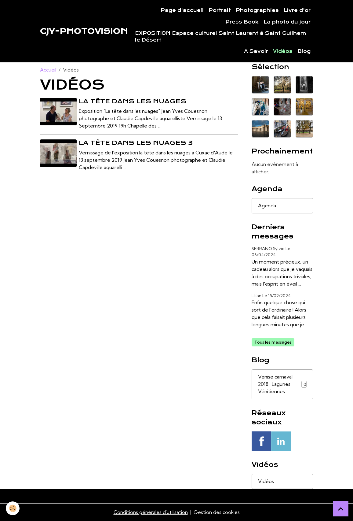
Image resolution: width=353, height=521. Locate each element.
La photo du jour (287, 22)
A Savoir (256, 51)
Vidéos (283, 51)
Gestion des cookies (217, 512)
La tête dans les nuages (133, 101)
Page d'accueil (182, 10)
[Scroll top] (340, 508)
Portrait (220, 10)
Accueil (48, 70)
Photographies (257, 10)
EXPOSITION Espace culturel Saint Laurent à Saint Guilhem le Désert (220, 37)
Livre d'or (297, 10)
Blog (304, 51)
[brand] (84, 31)
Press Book (242, 22)
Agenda (267, 206)
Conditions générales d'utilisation (150, 512)
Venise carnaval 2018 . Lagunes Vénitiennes (282, 384)
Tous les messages (273, 342)
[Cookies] (13, 508)
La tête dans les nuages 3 (136, 142)
